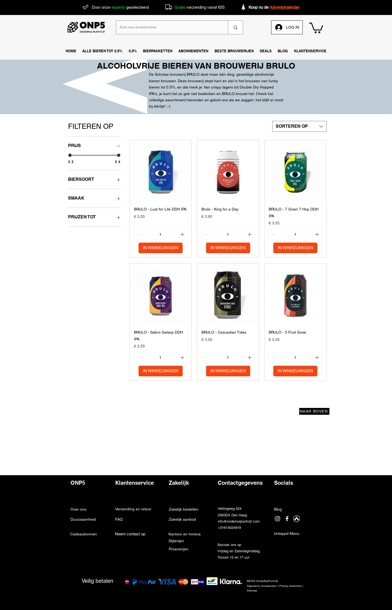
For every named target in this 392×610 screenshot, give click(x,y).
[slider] (70, 155)
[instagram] (277, 518)
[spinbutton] (160, 234)
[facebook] (287, 518)
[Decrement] (138, 234)
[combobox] (299, 126)
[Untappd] (296, 518)
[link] (316, 27)
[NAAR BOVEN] (314, 411)
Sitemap (252, 590)
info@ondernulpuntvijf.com (239, 521)
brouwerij (196, 81)
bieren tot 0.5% (162, 87)
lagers (227, 87)
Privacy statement (290, 586)
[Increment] (182, 234)
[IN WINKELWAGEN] (161, 248)
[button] (310, 51)
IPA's (153, 93)
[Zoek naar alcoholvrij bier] (168, 27)
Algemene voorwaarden (262, 586)
